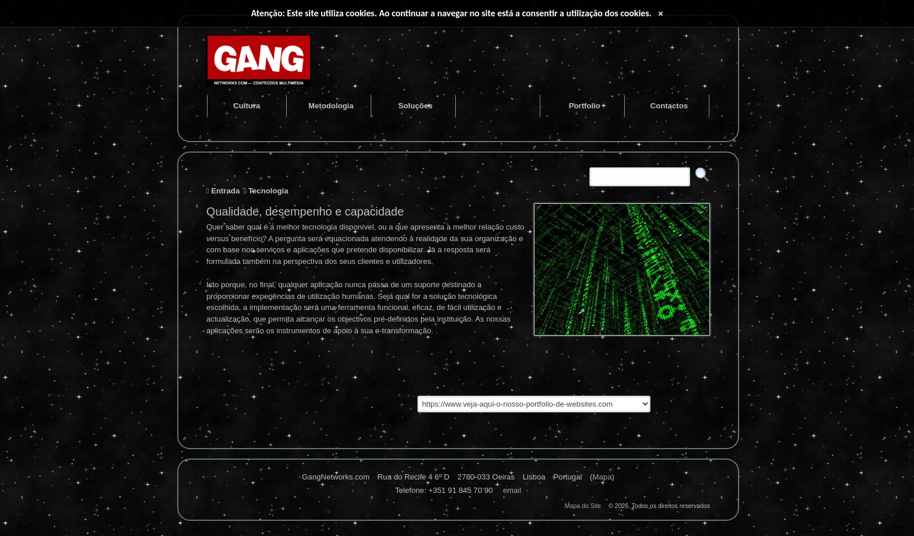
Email (512, 490)
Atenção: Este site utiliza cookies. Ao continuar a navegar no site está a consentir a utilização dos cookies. (451, 13)
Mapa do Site (583, 505)
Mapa (601, 476)
